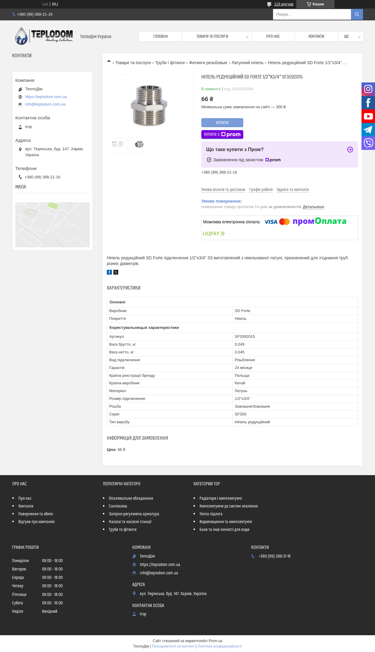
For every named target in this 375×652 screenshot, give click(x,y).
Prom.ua (215, 641)
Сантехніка (118, 506)
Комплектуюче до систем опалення (229, 506)
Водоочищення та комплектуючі (226, 522)
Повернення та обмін (35, 514)
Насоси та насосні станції (130, 522)
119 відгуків (283, 4)
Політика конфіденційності (220, 646)
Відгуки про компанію (36, 522)
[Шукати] (357, 14)
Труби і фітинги (170, 62)
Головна (160, 36)
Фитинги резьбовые (208, 62)
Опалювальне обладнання (131, 498)
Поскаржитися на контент (173, 646)
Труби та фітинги (122, 529)
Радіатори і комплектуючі (221, 498)
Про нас (273, 36)
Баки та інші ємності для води (224, 529)
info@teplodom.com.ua (45, 104)
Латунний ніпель (247, 62)
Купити (222, 123)
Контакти (316, 36)
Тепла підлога (211, 514)
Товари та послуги (212, 36)
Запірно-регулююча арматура (134, 514)
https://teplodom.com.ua (46, 96)
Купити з (222, 134)
